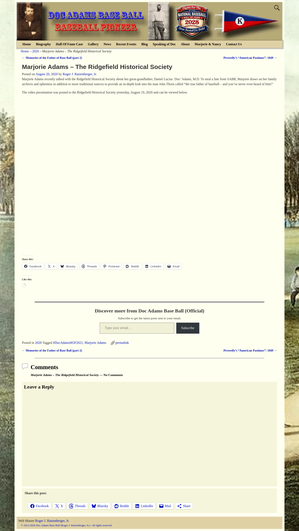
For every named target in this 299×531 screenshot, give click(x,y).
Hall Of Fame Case (69, 44)
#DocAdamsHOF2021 (68, 342)
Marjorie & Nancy (208, 44)
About (185, 44)
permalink (122, 342)
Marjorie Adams (95, 342)
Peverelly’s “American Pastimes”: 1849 (250, 57)
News (107, 44)
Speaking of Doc (164, 44)
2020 (35, 51)
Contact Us (234, 44)
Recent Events (126, 44)
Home (26, 44)
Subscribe (187, 328)
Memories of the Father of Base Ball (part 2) (52, 57)
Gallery (93, 44)
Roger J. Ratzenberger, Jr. (52, 520)
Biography (43, 44)
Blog (144, 44)
